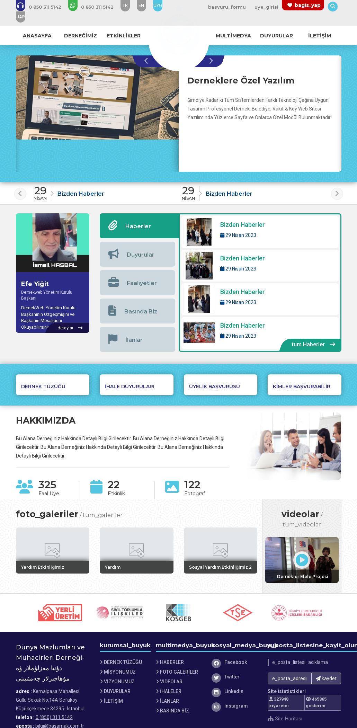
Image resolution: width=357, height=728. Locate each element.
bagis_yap (308, 5)
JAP (21, 16)
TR (125, 5)
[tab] (139, 225)
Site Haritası (285, 719)
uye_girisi (266, 7)
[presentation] (148, 61)
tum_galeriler (103, 515)
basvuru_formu (227, 7)
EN (141, 5)
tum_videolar (302, 524)
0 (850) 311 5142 (54, 717)
